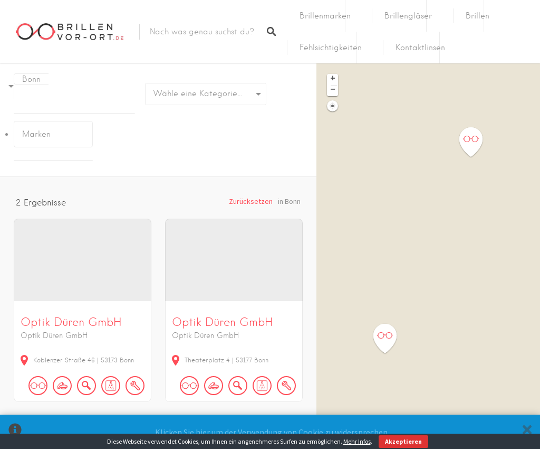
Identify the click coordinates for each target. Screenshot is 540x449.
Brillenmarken (325, 16)
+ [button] (332, 79)
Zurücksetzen (251, 201)
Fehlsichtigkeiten (331, 47)
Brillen (477, 16)
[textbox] (206, 94)
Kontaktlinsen (420, 47)
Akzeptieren (403, 441)
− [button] (332, 90)
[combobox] (205, 94)
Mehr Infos (357, 441)
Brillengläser (408, 16)
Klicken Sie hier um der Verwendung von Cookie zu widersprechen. (272, 432)
